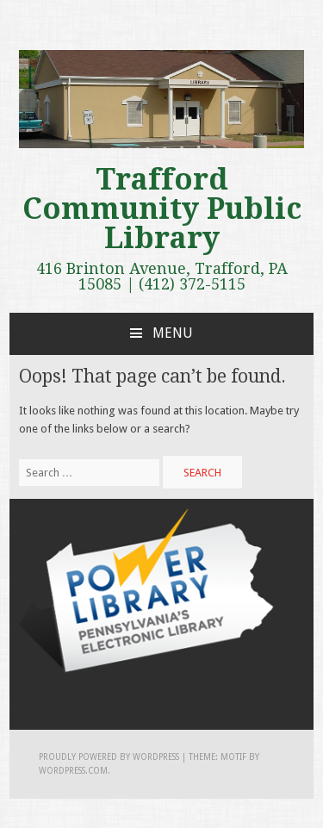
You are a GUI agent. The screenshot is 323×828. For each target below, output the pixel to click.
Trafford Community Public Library (161, 208)
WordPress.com (73, 770)
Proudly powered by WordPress (109, 757)
